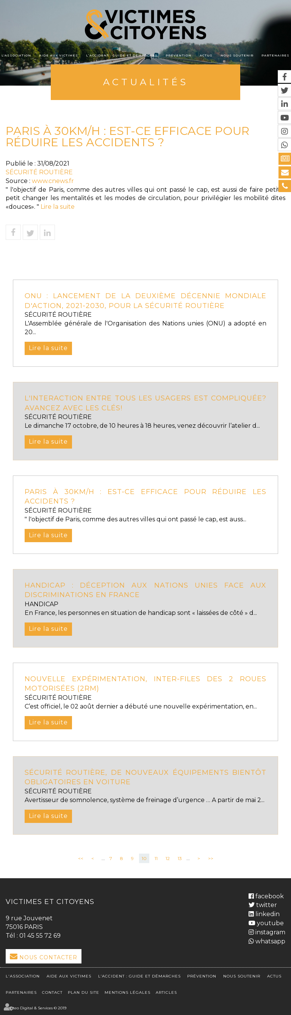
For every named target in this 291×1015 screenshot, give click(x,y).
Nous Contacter (48, 957)
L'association (16, 55)
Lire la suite (58, 206)
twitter (266, 905)
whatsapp (269, 941)
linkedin (267, 914)
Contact (52, 992)
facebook (269, 896)
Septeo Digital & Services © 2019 (36, 1008)
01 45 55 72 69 (40, 935)
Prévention (178, 55)
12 (168, 858)
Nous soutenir (237, 55)
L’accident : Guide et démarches (122, 55)
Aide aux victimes (58, 55)
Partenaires (275, 55)
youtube (269, 923)
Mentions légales (127, 992)
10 (144, 858)
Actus (206, 55)
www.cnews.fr (53, 181)
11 (156, 858)
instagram (269, 932)
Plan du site (83, 992)
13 (180, 858)
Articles (166, 992)
